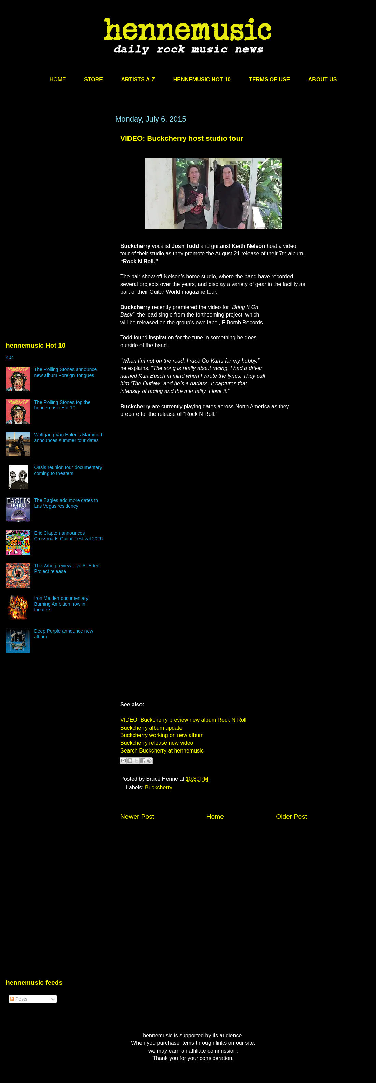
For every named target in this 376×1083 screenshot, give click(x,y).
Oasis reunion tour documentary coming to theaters (68, 470)
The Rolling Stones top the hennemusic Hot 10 (62, 405)
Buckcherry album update (151, 728)
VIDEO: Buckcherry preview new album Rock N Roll (183, 720)
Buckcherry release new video (156, 743)
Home (215, 816)
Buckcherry (158, 787)
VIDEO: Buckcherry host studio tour (181, 138)
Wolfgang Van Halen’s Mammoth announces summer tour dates (69, 437)
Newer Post (137, 816)
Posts (18, 999)
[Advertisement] (57, 180)
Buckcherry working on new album (162, 735)
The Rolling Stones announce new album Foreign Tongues (65, 372)
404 (10, 357)
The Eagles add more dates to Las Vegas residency (66, 503)
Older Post (291, 816)
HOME (58, 79)
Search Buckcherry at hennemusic (162, 751)
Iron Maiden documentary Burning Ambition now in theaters (61, 604)
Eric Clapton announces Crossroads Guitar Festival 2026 (68, 536)
